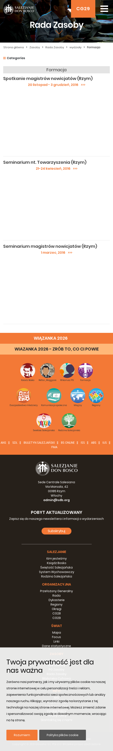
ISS (83, 442)
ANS (3, 442)
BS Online (68, 442)
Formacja (93, 47)
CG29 (83, 8)
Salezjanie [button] (56, 551)
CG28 (56, 613)
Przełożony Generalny (56, 591)
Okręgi (56, 609)
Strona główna (13, 47)
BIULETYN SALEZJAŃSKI (39, 442)
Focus (56, 637)
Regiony (56, 604)
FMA (54, 447)
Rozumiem (22, 735)
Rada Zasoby (54, 47)
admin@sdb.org (56, 500)
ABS (93, 442)
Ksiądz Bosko (56, 563)
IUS (105, 442)
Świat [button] (56, 625)
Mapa (56, 632)
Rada (56, 595)
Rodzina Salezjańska (56, 576)
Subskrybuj (56, 531)
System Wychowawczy (56, 572)
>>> (81, 84)
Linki (56, 641)
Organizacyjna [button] (56, 584)
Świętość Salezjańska (56, 567)
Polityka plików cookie (62, 735)
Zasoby (34, 47)
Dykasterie (57, 600)
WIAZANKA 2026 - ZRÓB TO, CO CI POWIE (56, 349)
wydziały (75, 47)
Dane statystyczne (56, 646)
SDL (14, 442)
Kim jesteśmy (56, 558)
